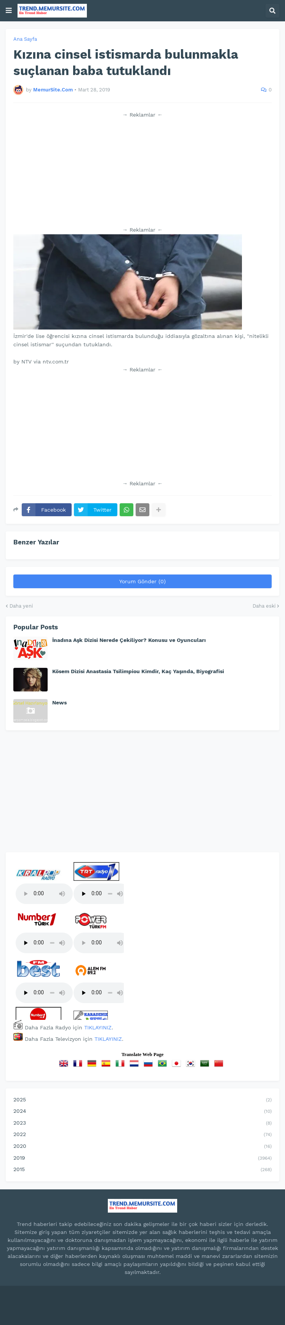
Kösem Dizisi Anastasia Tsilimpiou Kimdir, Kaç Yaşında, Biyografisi (138, 671)
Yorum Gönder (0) (142, 581)
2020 (142, 1147)
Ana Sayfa (25, 39)
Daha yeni (21, 605)
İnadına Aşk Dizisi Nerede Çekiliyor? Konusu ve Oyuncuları (129, 640)
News (59, 702)
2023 (142, 1123)
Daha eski (264, 605)
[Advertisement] (142, 172)
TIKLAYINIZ (98, 1027)
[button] (9, 11)
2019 (142, 1158)
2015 (142, 1170)
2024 (142, 1111)
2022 (142, 1135)
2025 (142, 1100)
